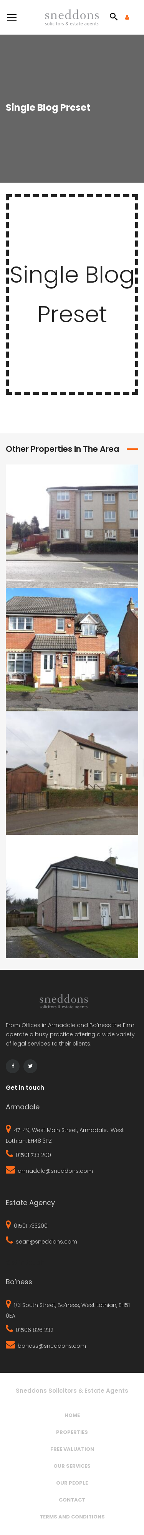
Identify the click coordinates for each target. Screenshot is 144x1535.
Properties (72, 1432)
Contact (72, 1499)
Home (72, 1415)
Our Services (72, 1466)
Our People (72, 1483)
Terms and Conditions (72, 1516)
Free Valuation (72, 1449)
